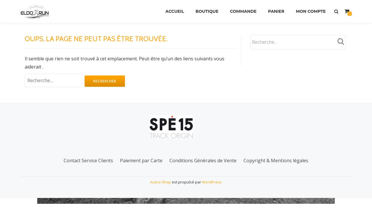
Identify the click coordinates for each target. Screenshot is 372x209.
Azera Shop (160, 193)
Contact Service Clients (88, 171)
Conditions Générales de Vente (203, 171)
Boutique (207, 11)
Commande (243, 11)
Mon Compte (311, 11)
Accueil (174, 11)
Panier (276, 11)
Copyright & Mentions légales (276, 171)
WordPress (212, 193)
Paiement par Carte (141, 171)
